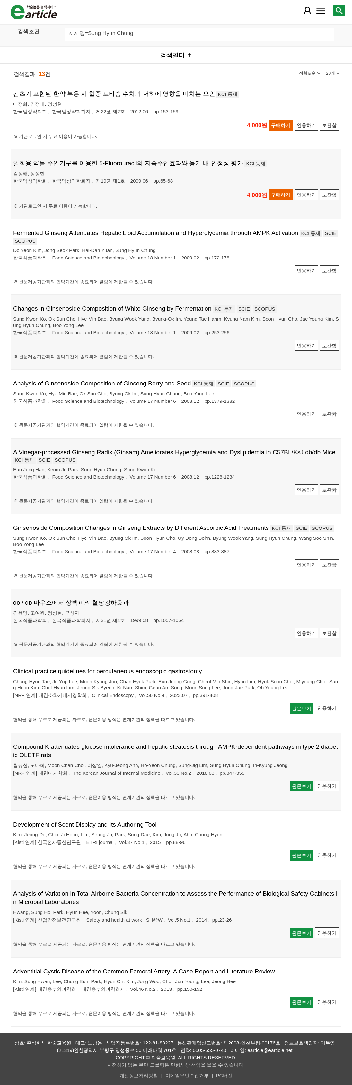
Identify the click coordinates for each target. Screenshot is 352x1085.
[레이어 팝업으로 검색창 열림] (339, 10)
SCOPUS (25, 241)
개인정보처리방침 (138, 1075)
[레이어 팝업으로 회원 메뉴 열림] (307, 10)
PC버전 (224, 1075)
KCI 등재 (227, 94)
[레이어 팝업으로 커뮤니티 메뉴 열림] (320, 10)
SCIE (331, 233)
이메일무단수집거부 (187, 1075)
